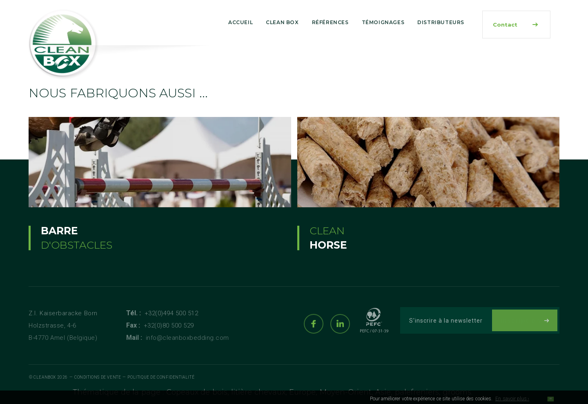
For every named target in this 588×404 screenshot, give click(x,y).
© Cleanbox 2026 (48, 377)
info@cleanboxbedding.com (187, 337)
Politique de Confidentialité (160, 377)
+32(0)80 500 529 (169, 325)
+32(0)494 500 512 (171, 313)
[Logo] (63, 44)
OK (550, 401)
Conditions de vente (97, 377)
